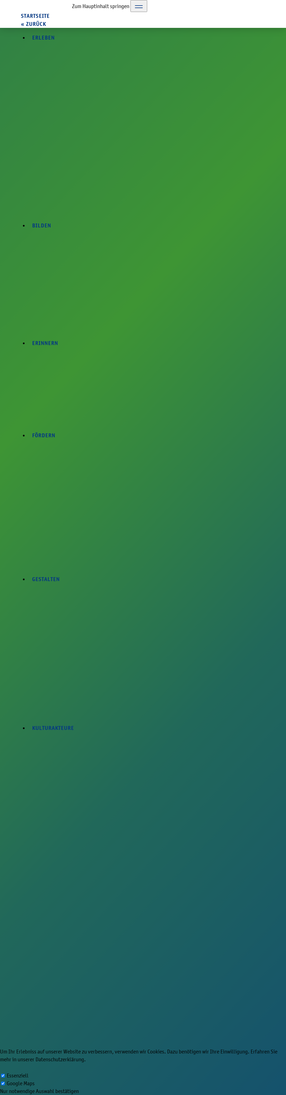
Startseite (35, 16)
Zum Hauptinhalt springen (100, 6)
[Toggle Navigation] (138, 6)
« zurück (33, 24)
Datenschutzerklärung (59, 1059)
